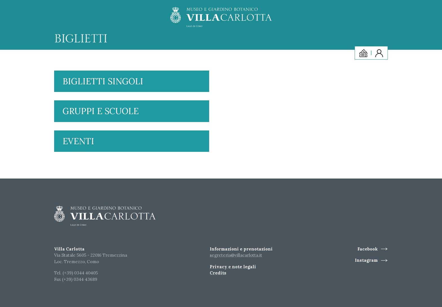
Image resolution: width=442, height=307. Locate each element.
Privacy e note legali (233, 266)
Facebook (367, 249)
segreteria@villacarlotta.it (236, 255)
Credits (218, 273)
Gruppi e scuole (101, 111)
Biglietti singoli (103, 81)
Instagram (366, 260)
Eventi (78, 141)
